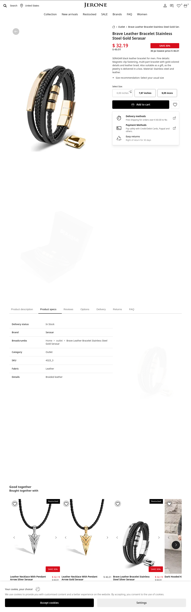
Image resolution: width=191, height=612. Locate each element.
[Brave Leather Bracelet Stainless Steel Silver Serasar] (138, 536)
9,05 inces (167, 93)
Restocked (89, 14)
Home (49, 340)
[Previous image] (14, 537)
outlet (59, 340)
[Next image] (55, 537)
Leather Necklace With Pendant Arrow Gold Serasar (79, 578)
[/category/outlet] (16, 31)
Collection (50, 14)
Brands (117, 14)
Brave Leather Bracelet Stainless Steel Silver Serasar (131, 578)
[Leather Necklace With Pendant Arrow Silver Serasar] (35, 536)
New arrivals (70, 14)
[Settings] (141, 603)
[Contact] (172, 5)
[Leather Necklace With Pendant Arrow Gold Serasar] (86, 536)
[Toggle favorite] (175, 104)
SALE (104, 14)
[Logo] (95, 5)
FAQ (129, 14)
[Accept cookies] (49, 603)
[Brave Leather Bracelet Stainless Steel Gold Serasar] (54, 93)
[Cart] (185, 5)
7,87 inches (145, 93)
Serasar (50, 332)
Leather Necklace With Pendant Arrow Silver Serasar (28, 578)
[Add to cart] (140, 104)
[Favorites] (179, 5)
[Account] (165, 5)
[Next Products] (176, 545)
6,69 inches (123, 93)
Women (142, 14)
